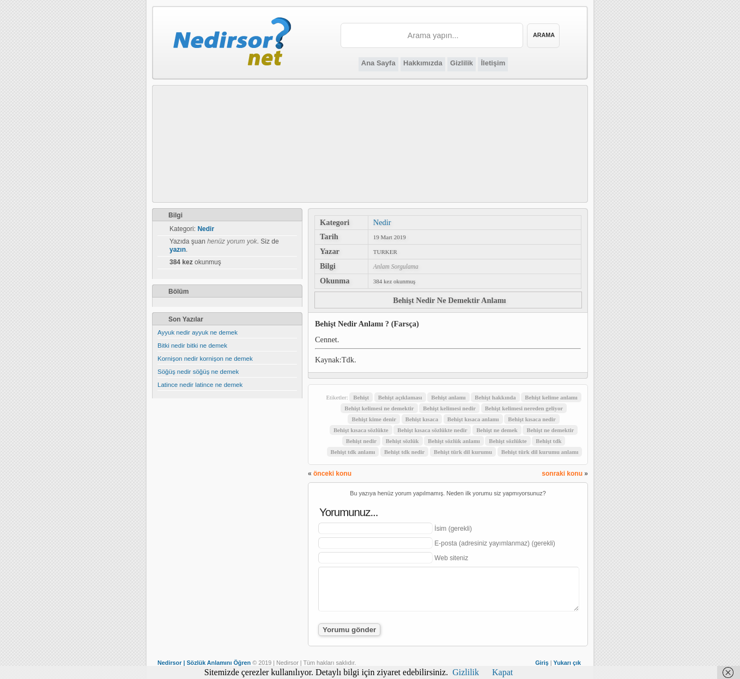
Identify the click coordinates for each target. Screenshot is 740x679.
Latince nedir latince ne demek (199, 384)
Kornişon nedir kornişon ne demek (205, 358)
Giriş (542, 662)
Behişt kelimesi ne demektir (379, 408)
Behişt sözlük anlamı (454, 441)
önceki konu (332, 473)
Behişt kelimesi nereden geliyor (524, 408)
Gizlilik (461, 63)
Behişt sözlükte (507, 441)
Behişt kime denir (373, 419)
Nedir (382, 222)
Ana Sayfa (378, 63)
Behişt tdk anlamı (353, 451)
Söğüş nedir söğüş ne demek (198, 371)
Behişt (361, 397)
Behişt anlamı (448, 397)
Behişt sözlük (402, 441)
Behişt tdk (548, 441)
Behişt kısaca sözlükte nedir (432, 430)
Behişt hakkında (495, 397)
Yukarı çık (567, 662)
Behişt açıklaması (400, 397)
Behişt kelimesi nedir (449, 408)
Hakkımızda (422, 63)
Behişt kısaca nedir (532, 419)
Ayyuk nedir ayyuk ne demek (197, 332)
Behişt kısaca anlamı (473, 419)
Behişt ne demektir (550, 430)
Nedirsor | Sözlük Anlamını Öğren (204, 662)
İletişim (493, 63)
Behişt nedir (361, 441)
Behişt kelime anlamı (551, 397)
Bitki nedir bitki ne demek (192, 345)
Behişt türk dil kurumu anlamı (540, 451)
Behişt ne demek (497, 430)
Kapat (502, 672)
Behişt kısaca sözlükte (361, 430)
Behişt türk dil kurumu (463, 451)
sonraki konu (562, 473)
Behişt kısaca (421, 419)
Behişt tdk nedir (404, 451)
